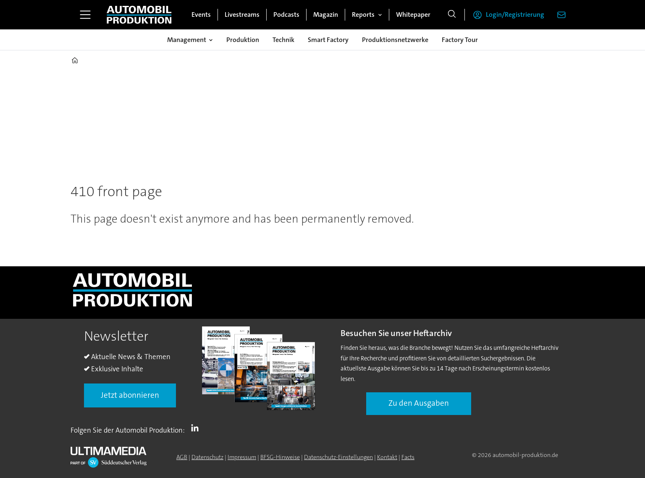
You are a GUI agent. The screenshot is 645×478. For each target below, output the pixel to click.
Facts (407, 457)
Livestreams (242, 14)
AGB (181, 457)
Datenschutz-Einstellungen (338, 457)
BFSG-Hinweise (280, 457)
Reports (363, 14)
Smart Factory (328, 39)
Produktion (242, 39)
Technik (283, 39)
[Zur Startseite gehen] (139, 14)
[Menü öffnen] (85, 14)
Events (201, 14)
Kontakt (387, 457)
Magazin (325, 14)
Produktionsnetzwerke (395, 39)
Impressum (242, 457)
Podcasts (286, 14)
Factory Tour (460, 39)
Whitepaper (413, 14)
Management (186, 39)
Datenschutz (207, 457)
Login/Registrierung (515, 14)
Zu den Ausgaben (418, 403)
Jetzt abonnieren (130, 395)
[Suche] (451, 14)
